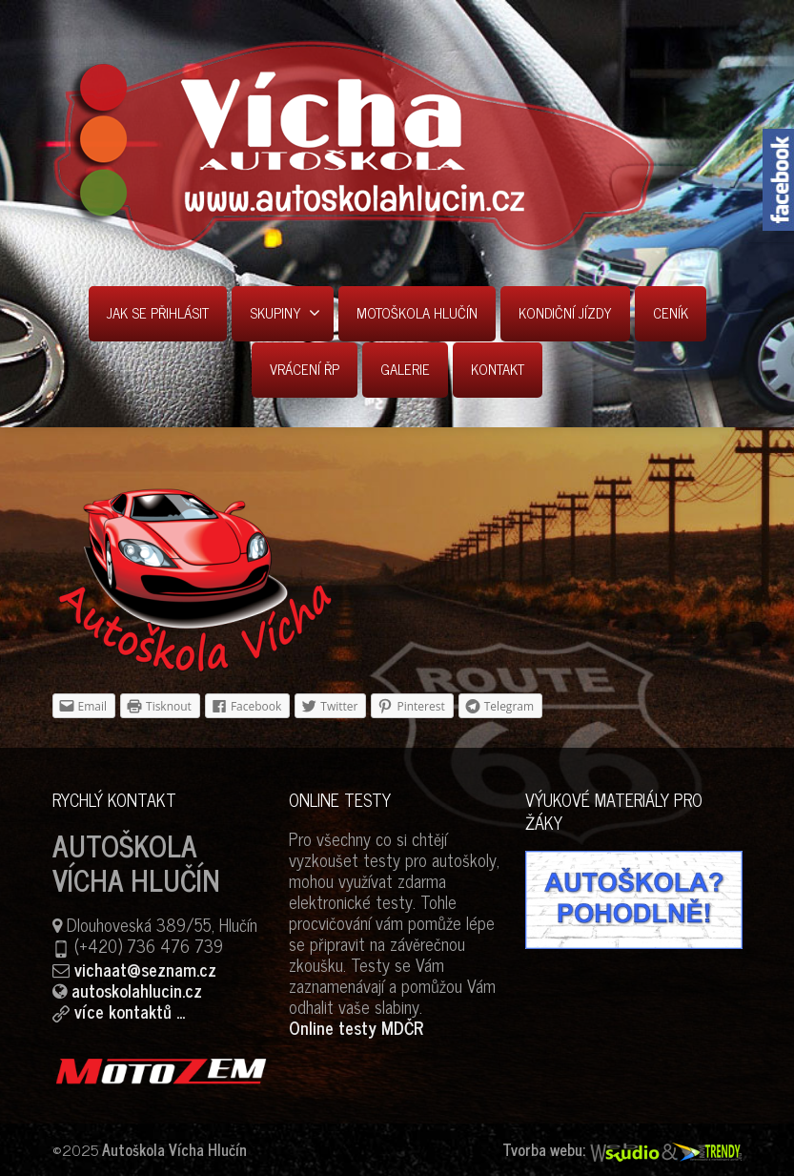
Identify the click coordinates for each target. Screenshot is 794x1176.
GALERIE (405, 369)
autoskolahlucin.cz (136, 990)
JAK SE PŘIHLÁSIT (158, 312)
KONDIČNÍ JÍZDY (565, 312)
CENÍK (670, 312)
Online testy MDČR (356, 1027)
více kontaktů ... (129, 1011)
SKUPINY (285, 312)
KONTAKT (497, 369)
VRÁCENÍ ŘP (304, 369)
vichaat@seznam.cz (145, 969)
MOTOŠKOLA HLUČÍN (417, 312)
